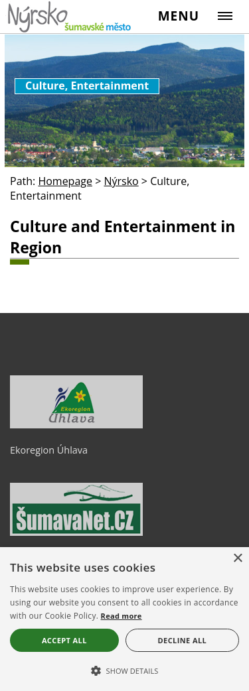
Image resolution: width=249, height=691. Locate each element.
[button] (124, 670)
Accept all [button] (64, 640)
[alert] (124, 619)
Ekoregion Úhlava (49, 450)
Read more (121, 616)
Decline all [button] (182, 640)
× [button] (237, 559)
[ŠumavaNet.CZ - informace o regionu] (76, 532)
